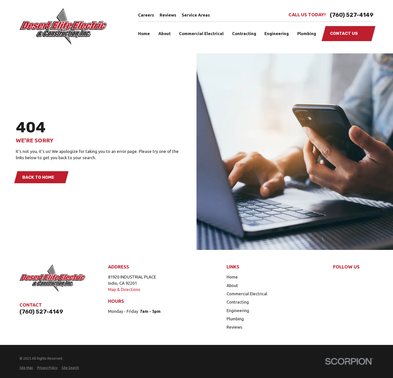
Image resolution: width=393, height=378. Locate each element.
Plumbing (235, 318)
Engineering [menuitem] (276, 33)
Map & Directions (124, 289)
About (232, 285)
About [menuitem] (164, 33)
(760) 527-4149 (351, 15)
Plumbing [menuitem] (306, 33)
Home (232, 276)
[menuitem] (26, 367)
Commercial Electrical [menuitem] (201, 33)
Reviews (168, 15)
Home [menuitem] (144, 33)
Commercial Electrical (247, 293)
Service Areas (196, 15)
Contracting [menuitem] (244, 33)
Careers (146, 15)
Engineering (238, 310)
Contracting (238, 302)
